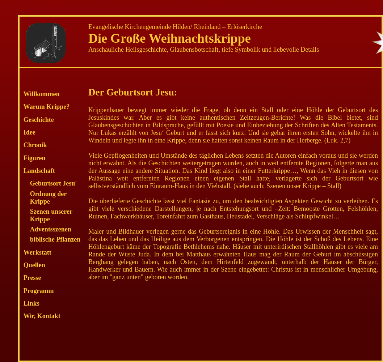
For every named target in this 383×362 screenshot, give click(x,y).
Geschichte (39, 119)
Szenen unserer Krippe (51, 215)
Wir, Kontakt (42, 316)
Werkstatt (37, 252)
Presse (32, 277)
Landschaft (39, 170)
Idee (29, 132)
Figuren (35, 158)
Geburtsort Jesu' (53, 183)
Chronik (35, 145)
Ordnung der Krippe (48, 197)
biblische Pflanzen (55, 239)
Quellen (34, 265)
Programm (39, 290)
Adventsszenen (50, 229)
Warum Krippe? (47, 106)
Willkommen (42, 94)
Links (31, 303)
